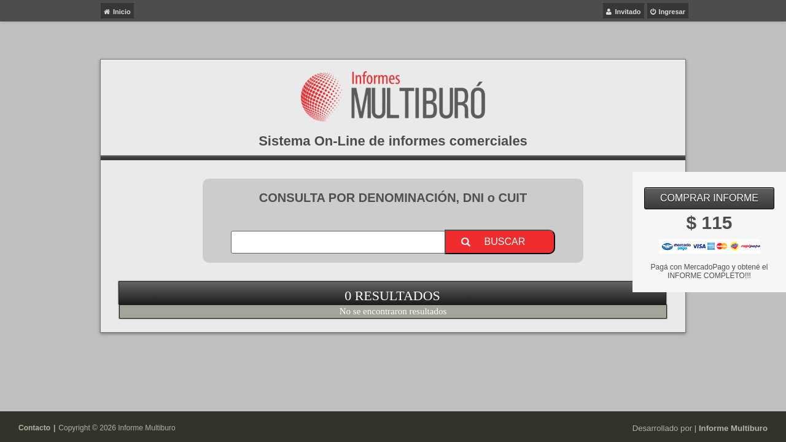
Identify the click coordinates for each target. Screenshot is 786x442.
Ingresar (672, 11)
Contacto (34, 428)
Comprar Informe (709, 198)
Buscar (505, 241)
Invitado (627, 11)
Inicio (122, 11)
